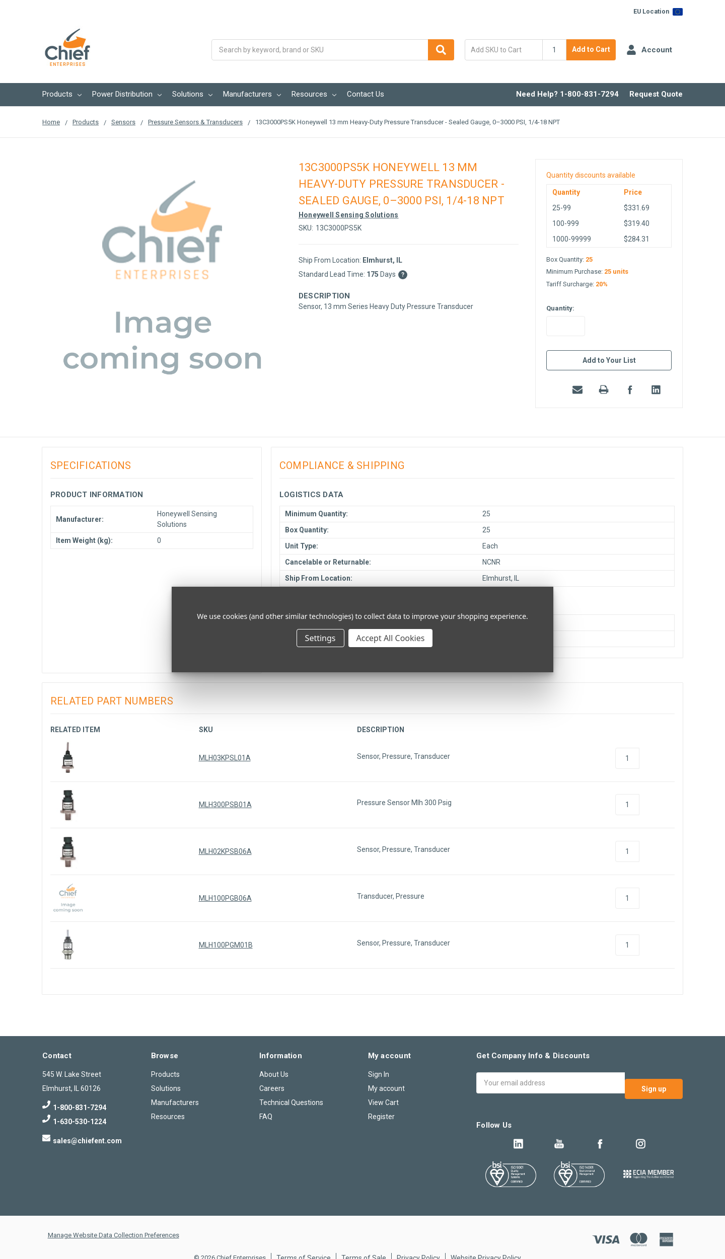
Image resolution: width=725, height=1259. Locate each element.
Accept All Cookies (390, 638)
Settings (320, 638)
